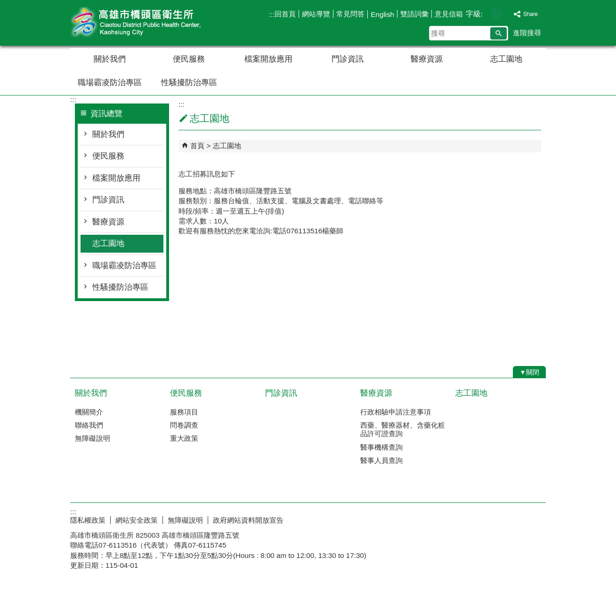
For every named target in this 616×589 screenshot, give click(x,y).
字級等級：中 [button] (496, 13)
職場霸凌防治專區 (110, 82)
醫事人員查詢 (381, 460)
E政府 (465, 518)
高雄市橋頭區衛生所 (149, 23)
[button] (498, 33)
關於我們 (110, 59)
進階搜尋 (527, 33)
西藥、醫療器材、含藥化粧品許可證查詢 (402, 429)
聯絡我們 (89, 425)
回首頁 (285, 14)
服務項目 (184, 412)
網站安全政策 (136, 520)
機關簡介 (89, 412)
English (382, 14)
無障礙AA (511, 519)
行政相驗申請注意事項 (395, 412)
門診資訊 (348, 59)
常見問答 (350, 14)
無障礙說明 (92, 438)
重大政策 (184, 438)
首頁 (197, 146)
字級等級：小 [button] (487, 14)
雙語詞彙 (414, 14)
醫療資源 (427, 59)
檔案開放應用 (268, 59)
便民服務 (189, 59)
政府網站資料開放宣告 (248, 520)
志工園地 (506, 59)
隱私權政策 (87, 520)
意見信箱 (449, 14)
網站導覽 (316, 14)
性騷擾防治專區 (189, 82)
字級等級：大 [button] (507, 14)
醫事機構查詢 (381, 447)
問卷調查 (184, 425)
